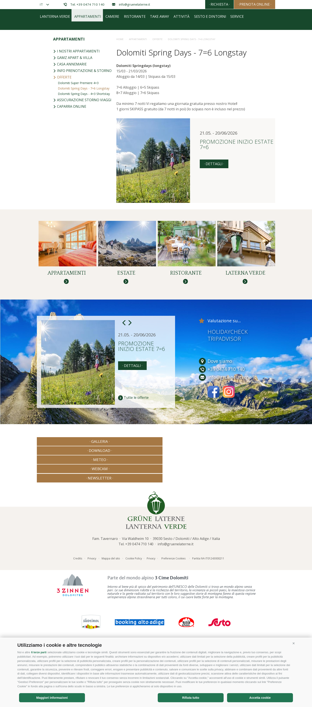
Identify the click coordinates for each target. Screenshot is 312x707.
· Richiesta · (210, 4)
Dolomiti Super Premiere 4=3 (78, 170)
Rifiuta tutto (190, 697)
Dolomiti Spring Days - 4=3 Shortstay (84, 181)
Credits (77, 617)
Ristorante (145, 106)
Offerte (62, 164)
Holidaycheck (228, 427)
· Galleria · (60, 537)
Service (261, 106)
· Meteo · (156, 537)
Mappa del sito (111, 617)
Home (120, 126)
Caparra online (69, 193)
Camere (120, 106)
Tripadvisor (224, 434)
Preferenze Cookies (173, 617)
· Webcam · (204, 537)
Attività (199, 106)
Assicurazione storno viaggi (82, 187)
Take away (173, 106)
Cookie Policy (133, 617)
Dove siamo (215, 457)
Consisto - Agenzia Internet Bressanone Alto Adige (233, 616)
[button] (293, 643)
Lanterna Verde (56, 106)
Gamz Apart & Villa (72, 144)
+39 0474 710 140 (139, 603)
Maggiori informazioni (52, 697)
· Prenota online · (251, 4)
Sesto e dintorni (231, 106)
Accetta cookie (260, 697)
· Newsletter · (252, 537)
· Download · (107, 537)
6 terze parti (39, 652)
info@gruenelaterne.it (131, 4)
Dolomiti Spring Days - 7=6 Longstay (83, 175)
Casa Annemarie (70, 151)
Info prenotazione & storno (82, 157)
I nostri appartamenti (76, 138)
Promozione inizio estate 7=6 (236, 232)
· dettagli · (214, 251)
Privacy (92, 617)
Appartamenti (92, 106)
